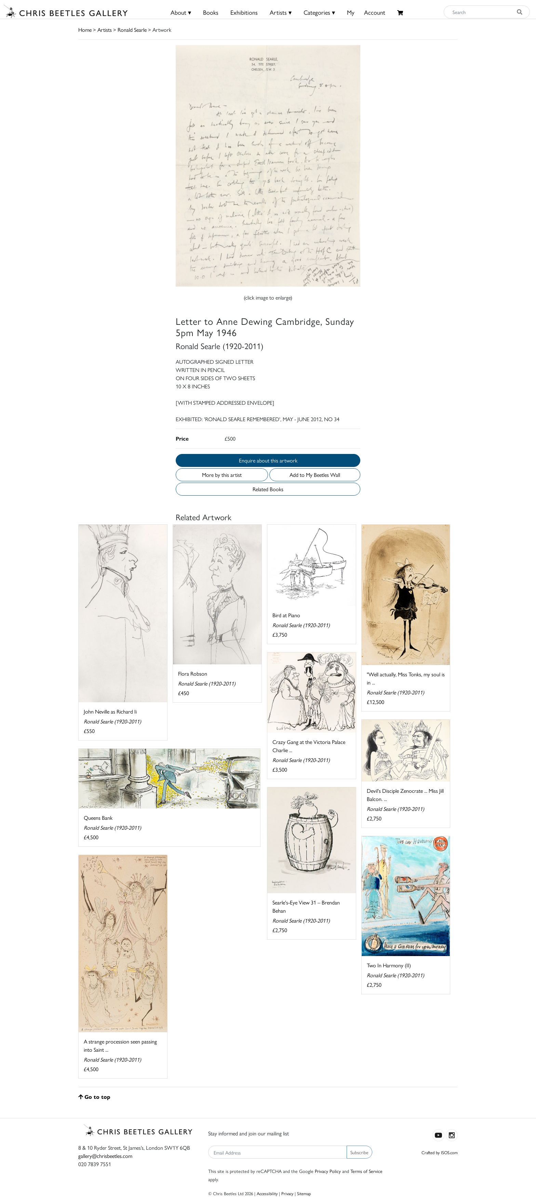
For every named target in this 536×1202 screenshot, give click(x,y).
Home (85, 29)
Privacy (287, 1193)
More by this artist (222, 475)
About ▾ (181, 12)
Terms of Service (366, 1171)
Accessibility (267, 1193)
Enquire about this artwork (268, 460)
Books (210, 12)
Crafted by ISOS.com (439, 1152)
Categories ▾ (319, 12)
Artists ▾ (281, 12)
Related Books (268, 489)
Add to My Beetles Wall (315, 475)
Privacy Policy (328, 1171)
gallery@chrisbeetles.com (105, 1156)
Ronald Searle (132, 29)
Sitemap (304, 1193)
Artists (104, 29)
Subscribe (359, 1152)
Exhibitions (244, 12)
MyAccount (366, 12)
